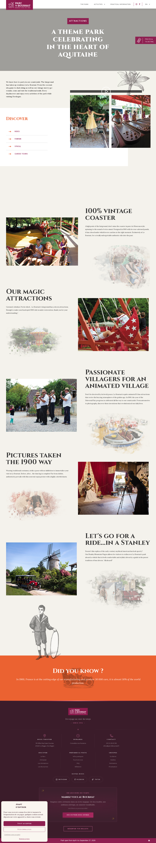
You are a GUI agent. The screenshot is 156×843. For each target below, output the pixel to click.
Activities (98, 4)
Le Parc (43, 756)
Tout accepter (24, 823)
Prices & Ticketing (149, 40)
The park (84, 4)
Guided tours (21, 154)
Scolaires (113, 756)
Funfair (18, 139)
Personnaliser (24, 829)
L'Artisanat (43, 760)
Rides (17, 131)
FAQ (78, 763)
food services (78, 760)
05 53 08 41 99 (111, 743)
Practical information (120, 4)
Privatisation (113, 767)
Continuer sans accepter (12, 834)
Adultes (113, 760)
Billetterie (78, 767)
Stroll (18, 146)
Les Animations (43, 763)
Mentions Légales (24, 839)
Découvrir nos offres (78, 815)
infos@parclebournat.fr (111, 746)
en (146, 4)
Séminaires (113, 763)
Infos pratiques (78, 756)
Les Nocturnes (43, 767)
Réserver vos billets (78, 829)
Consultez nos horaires (78, 743)
